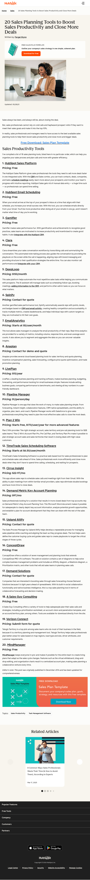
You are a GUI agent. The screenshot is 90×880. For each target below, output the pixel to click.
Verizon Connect (17, 619)
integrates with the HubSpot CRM (29, 235)
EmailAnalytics (15, 320)
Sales (12, 11)
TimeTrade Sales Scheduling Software (31, 445)
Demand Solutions (18, 571)
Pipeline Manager (18, 394)
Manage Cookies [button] (75, 868)
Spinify (10, 295)
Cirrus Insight (15, 468)
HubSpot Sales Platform (21, 163)
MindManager (16, 644)
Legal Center (13, 868)
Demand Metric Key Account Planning (32, 490)
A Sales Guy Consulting (22, 596)
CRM (33, 177)
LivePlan (11, 368)
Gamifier (11, 218)
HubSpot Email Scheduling (22, 192)
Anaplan (11, 346)
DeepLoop (12, 269)
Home (4, 11)
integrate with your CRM (29, 264)
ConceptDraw (15, 545)
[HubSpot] (45, 857)
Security (40, 868)
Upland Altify (15, 519)
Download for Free (31, 54)
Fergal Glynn (21, 37)
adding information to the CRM (25, 286)
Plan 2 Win (13, 420)
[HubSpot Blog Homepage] (10, 3)
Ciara (9, 240)
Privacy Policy (27, 868)
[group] (45, 762)
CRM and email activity (31, 308)
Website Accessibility (56, 868)
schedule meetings (19, 180)
